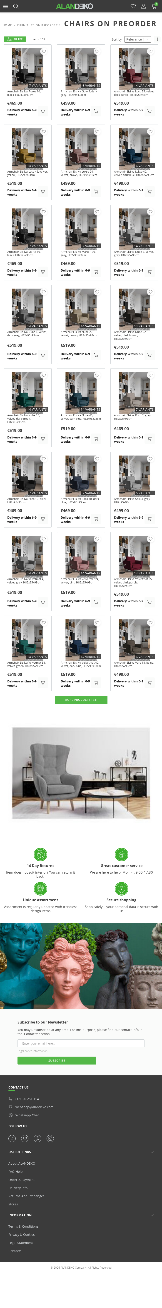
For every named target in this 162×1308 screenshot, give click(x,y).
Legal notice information (32, 1070)
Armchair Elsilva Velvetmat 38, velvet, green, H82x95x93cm (27, 682)
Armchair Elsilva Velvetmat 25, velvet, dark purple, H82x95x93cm (134, 597)
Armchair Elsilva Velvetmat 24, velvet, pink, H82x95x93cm (81, 597)
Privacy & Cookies (21, 1254)
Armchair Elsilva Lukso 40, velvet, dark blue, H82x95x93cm (133, 180)
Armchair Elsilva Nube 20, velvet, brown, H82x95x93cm (80, 346)
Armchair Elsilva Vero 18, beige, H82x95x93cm (133, 680)
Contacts (15, 1270)
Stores (13, 1223)
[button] (5, 6)
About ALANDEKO (21, 1182)
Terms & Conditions (23, 1246)
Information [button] (20, 1234)
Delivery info (17, 1207)
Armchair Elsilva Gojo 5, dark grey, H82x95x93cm (79, 94)
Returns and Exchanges (26, 1215)
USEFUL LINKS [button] (19, 1171)
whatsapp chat (23, 1134)
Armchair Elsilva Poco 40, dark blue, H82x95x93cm (79, 514)
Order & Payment (21, 1199)
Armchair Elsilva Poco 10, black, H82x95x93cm (26, 514)
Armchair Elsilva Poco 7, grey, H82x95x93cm (132, 429)
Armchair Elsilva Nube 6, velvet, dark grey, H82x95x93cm (26, 346)
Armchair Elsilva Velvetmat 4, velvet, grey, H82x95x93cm (27, 597)
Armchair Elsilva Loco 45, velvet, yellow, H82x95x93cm (26, 180)
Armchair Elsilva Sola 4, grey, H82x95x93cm (131, 514)
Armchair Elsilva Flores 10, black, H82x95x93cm (27, 94)
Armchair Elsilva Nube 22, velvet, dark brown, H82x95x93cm (133, 346)
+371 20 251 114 (23, 1118)
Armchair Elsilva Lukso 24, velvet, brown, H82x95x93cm (80, 180)
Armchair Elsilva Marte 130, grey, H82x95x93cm (79, 263)
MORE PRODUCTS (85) (81, 719)
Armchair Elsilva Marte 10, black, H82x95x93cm (27, 263)
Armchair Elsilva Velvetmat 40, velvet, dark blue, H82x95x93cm (81, 682)
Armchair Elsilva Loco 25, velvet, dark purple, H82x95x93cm (133, 95)
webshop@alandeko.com (30, 1126)
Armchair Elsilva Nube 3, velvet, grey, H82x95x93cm (134, 263)
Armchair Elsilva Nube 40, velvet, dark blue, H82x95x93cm (80, 431)
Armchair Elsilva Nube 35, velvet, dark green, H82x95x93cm (26, 431)
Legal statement (20, 1262)
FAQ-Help (15, 1191)
